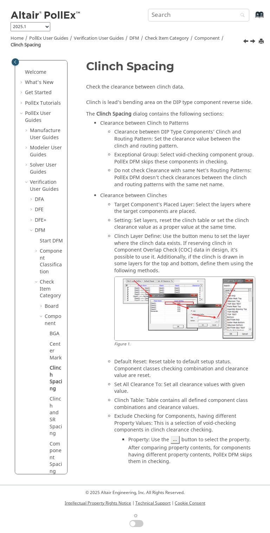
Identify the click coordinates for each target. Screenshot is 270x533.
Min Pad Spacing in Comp (56, 460)
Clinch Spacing (26, 45)
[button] (37, 71)
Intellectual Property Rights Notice (98, 503)
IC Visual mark (56, 423)
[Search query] (198, 15)
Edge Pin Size (56, 371)
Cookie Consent (190, 503)
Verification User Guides (99, 38)
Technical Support (153, 503)
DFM (134, 38)
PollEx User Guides (48, 38)
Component (207, 38)
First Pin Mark (56, 394)
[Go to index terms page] (252, 18)
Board (52, 95)
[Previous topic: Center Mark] (246, 42)
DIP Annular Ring (56, 319)
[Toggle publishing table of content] (15, 62)
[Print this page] (262, 41)
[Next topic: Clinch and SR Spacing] (253, 42)
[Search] (241, 15)
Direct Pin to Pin (56, 346)
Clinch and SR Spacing (56, 206)
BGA (54, 123)
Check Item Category (167, 38)
